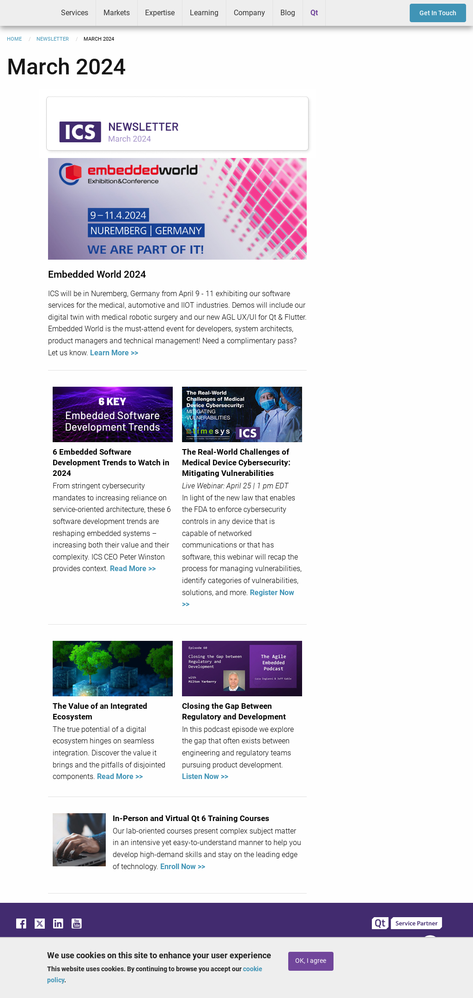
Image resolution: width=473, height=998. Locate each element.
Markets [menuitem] (116, 12)
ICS (27, 13)
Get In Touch (437, 13)
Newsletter (52, 39)
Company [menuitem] (249, 12)
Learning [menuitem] (204, 12)
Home (14, 39)
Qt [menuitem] (314, 12)
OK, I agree (310, 961)
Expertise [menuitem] (160, 12)
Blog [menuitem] (287, 12)
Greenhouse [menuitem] (339, 12)
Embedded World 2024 (97, 274)
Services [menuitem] (74, 12)
